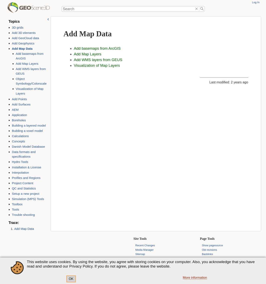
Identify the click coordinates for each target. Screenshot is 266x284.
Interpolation (20, 172)
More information (195, 277)
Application (19, 115)
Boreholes (19, 120)
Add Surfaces (21, 104)
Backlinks (207, 254)
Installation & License (26, 167)
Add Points (19, 99)
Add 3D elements (24, 32)
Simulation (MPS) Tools (28, 199)
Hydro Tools (20, 162)
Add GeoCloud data (25, 38)
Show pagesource (212, 245)
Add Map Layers (27, 63)
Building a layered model (29, 125)
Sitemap (140, 254)
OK (71, 279)
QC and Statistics (24, 188)
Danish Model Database (28, 146)
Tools (15, 209)
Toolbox (17, 204)
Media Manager (144, 249)
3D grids (17, 27)
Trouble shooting (23, 214)
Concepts (18, 141)
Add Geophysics (23, 43)
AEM (15, 109)
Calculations (20, 136)
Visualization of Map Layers (97, 65)
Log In (256, 2)
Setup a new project (25, 193)
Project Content (22, 183)
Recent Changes (145, 245)
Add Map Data (22, 48)
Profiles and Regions (26, 178)
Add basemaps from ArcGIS (97, 48)
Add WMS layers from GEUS (98, 60)
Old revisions (209, 249)
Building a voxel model (27, 130)
